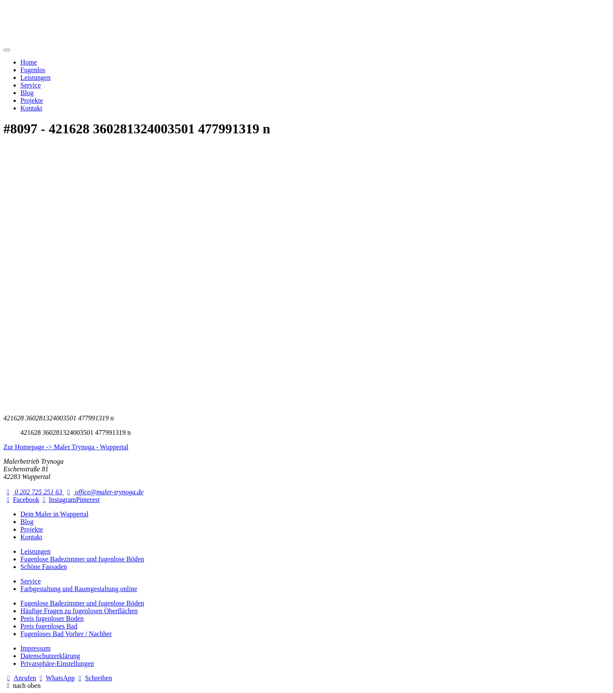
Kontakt (31, 108)
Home (28, 62)
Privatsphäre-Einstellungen (57, 663)
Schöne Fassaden (43, 566)
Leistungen (35, 77)
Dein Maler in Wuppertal (54, 514)
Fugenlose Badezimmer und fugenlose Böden (82, 559)
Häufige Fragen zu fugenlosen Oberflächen (79, 610)
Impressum (35, 648)
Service (30, 85)
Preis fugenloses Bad (48, 626)
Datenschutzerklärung (50, 655)
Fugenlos (32, 69)
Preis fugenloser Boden (52, 618)
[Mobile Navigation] (6, 50)
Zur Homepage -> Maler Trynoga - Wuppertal (65, 447)
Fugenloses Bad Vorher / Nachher (66, 633)
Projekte (31, 100)
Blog (27, 92)
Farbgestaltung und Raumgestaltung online (78, 588)
